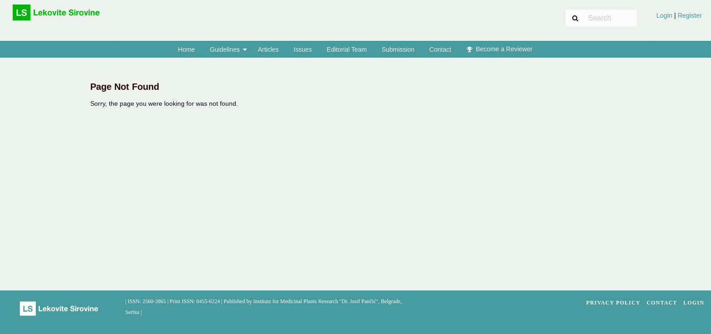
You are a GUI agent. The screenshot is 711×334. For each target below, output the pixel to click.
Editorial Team (347, 49)
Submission (398, 49)
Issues (302, 49)
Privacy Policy (613, 303)
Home (186, 49)
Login (665, 15)
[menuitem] (679, 19)
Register (689, 15)
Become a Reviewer (500, 49)
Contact (440, 49)
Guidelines (225, 49)
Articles (268, 49)
